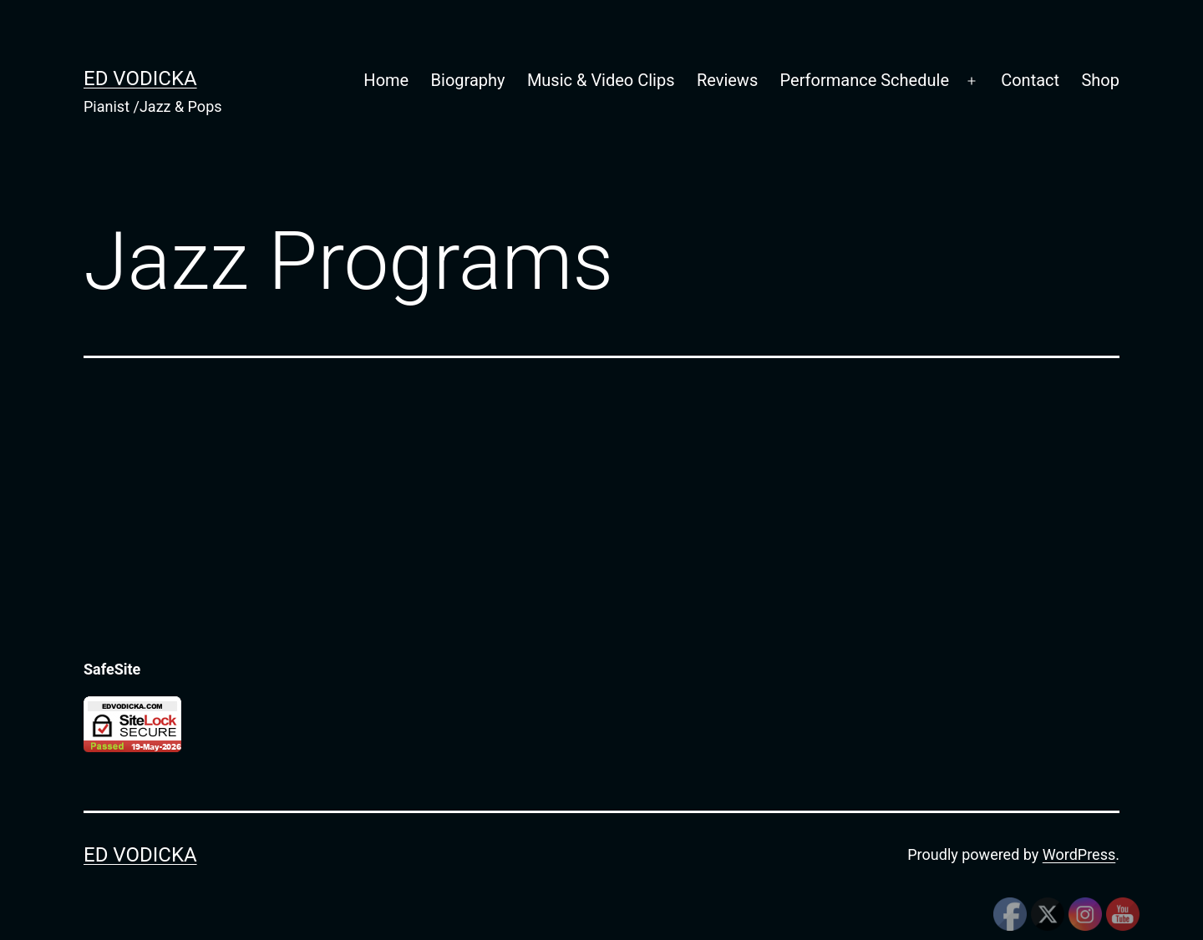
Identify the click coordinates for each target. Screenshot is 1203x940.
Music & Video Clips (601, 80)
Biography (468, 80)
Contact (1030, 80)
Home (386, 80)
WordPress (1079, 854)
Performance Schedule (864, 80)
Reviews (727, 80)
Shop (1100, 80)
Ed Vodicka (140, 78)
